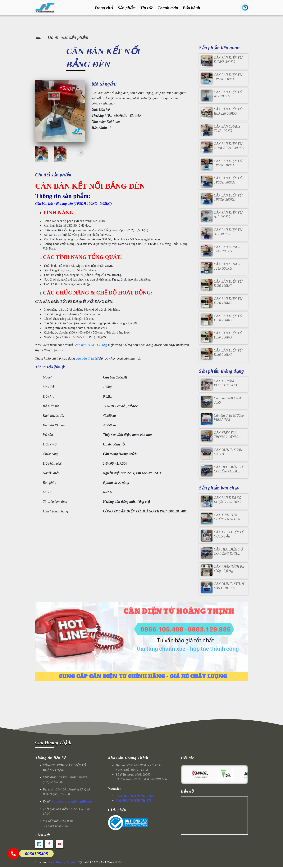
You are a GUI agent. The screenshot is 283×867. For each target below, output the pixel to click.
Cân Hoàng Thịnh (53, 742)
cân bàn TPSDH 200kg (91, 345)
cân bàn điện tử (87, 358)
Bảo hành (191, 7)
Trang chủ (103, 7)
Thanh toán (168, 7)
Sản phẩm (126, 7)
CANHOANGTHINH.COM (135, 796)
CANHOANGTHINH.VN (133, 800)
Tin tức (146, 7)
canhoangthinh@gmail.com (72, 801)
